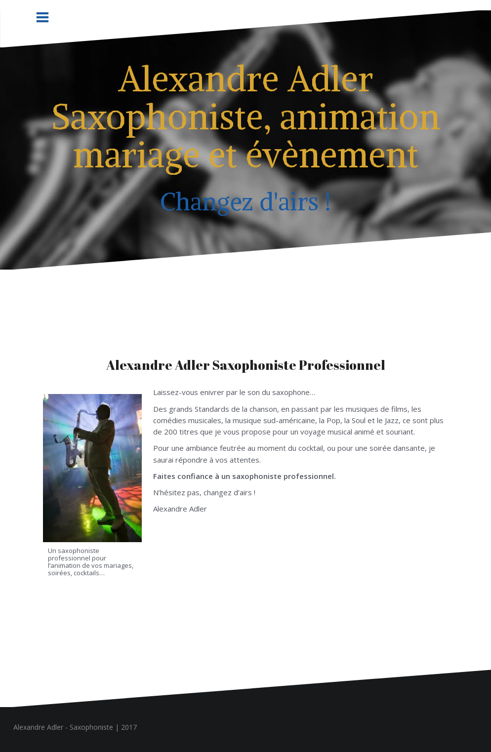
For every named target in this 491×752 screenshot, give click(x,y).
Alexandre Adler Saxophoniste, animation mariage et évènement (245, 116)
